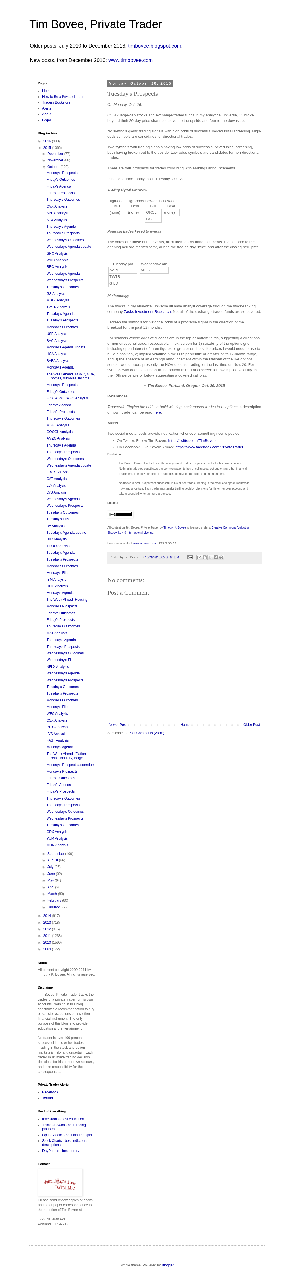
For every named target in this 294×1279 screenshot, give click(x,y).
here (157, 412)
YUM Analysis (57, 839)
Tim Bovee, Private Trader (95, 24)
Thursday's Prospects (63, 233)
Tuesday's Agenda (61, 314)
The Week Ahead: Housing (67, 600)
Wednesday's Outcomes (65, 240)
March (52, 894)
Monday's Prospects (62, 173)
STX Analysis (57, 220)
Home (185, 725)
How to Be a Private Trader (63, 97)
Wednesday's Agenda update (69, 247)
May (51, 880)
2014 (47, 916)
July (51, 867)
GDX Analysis (57, 832)
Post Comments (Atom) (146, 733)
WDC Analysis (57, 260)
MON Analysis (57, 845)
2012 (47, 929)
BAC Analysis (57, 341)
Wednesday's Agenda (63, 274)
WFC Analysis (57, 714)
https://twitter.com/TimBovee (192, 440)
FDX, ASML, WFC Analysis (67, 398)
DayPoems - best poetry (60, 1151)
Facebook (50, 1092)
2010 (47, 943)
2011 (47, 936)
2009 (47, 949)
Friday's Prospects (61, 193)
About (46, 114)
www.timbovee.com (130, 60)
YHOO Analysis (58, 546)
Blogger (167, 1265)
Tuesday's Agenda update (66, 533)
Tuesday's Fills (58, 519)
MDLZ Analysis (58, 300)
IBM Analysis (56, 580)
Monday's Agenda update (66, 347)
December (55, 154)
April (51, 887)
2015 (47, 148)
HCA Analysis (57, 354)
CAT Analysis (57, 479)
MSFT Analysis (58, 425)
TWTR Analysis (58, 307)
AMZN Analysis (58, 438)
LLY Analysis (56, 485)
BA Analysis (56, 526)
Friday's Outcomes (61, 180)
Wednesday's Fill (59, 660)
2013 (47, 923)
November (55, 160)
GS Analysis (56, 294)
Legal (46, 120)
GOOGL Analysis (60, 432)
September (56, 854)
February (54, 900)
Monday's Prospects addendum (71, 765)
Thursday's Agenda (61, 227)
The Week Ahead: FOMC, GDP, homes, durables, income (71, 376)
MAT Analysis (57, 633)
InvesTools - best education (63, 1119)
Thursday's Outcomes (63, 200)
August (53, 860)
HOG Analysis (57, 586)
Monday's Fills (57, 573)
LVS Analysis (56, 492)
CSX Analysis (57, 720)
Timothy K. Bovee (174, 527)
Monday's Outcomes (62, 327)
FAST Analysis (58, 740)
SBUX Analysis (58, 213)
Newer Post (118, 725)
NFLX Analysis (58, 667)
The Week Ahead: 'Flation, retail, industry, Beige (67, 756)
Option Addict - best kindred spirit (67, 1135)
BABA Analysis (58, 361)
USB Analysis (57, 334)
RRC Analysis (57, 267)
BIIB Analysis (57, 539)
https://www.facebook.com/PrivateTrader (209, 447)
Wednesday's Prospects (65, 280)
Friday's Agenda (59, 186)
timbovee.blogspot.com (154, 46)
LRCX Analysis (58, 472)
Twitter (47, 1098)
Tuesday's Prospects (62, 320)
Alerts (46, 108)
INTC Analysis (57, 727)
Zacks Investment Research (147, 311)
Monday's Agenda (60, 367)
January (54, 907)
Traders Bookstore (56, 102)
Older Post (251, 725)
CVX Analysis (57, 206)
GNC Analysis (57, 253)
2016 (47, 141)
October (54, 167)
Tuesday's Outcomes (63, 287)
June (51, 874)
